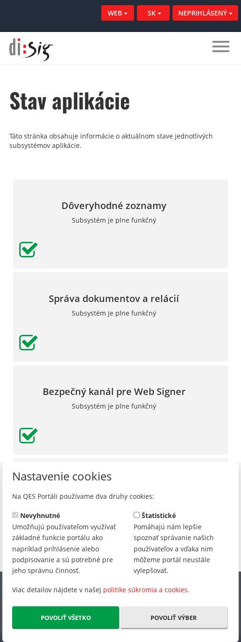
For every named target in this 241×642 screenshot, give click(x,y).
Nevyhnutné (36, 515)
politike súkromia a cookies (145, 589)
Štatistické (155, 515)
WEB (118, 12)
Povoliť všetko (66, 617)
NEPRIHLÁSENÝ (205, 12)
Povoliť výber (174, 617)
